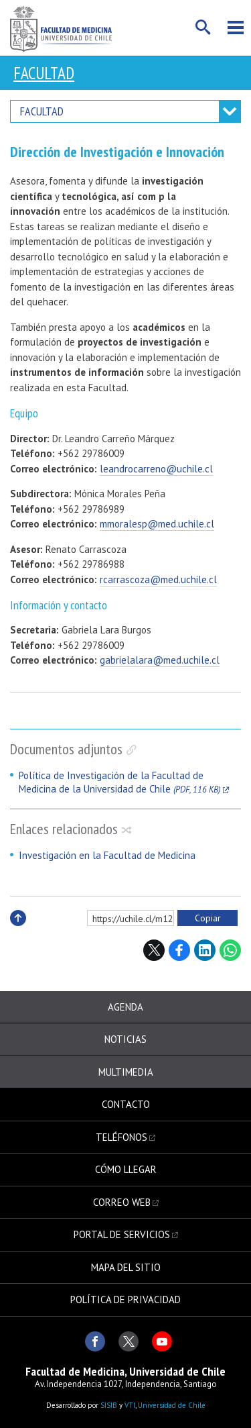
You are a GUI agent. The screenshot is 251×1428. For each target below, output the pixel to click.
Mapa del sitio (126, 1267)
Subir (18, 932)
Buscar (203, 27)
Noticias (125, 1039)
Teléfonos (121, 1137)
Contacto (126, 1104)
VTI (129, 1405)
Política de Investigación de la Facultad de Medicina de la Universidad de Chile (119, 782)
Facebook (179, 950)
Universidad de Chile (171, 1405)
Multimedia (125, 1072)
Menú (236, 27)
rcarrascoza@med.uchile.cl (158, 579)
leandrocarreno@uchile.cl (156, 468)
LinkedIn (205, 950)
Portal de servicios (122, 1234)
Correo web (122, 1202)
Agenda (125, 1007)
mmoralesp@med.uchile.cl (157, 523)
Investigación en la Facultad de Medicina (107, 855)
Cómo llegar (126, 1169)
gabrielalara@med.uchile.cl (160, 660)
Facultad (43, 73)
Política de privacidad (125, 1299)
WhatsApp (230, 950)
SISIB (108, 1405)
